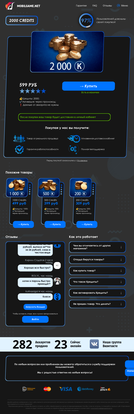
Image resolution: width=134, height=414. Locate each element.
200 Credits (82, 201)
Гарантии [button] (80, 5)
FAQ (94, 5)
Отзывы (106, 5)
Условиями (82, 161)
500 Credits (50, 201)
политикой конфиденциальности (101, 408)
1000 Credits (19, 201)
